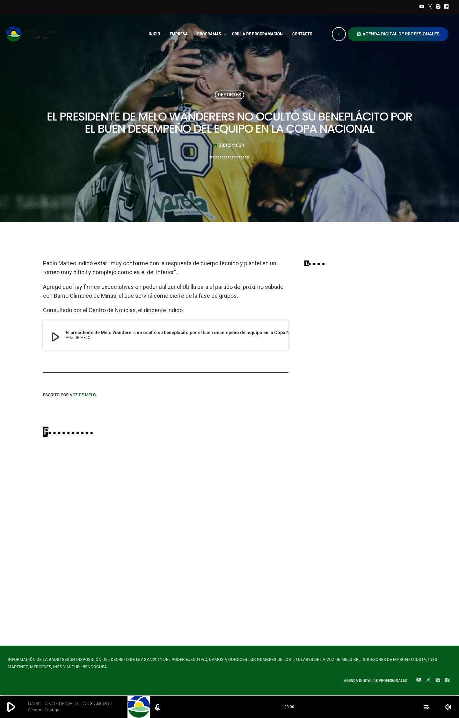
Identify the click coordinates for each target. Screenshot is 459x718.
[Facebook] (446, 7)
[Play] (339, 34)
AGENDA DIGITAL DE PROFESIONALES (398, 34)
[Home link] (34, 34)
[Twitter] (430, 7)
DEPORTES (229, 95)
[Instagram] (438, 7)
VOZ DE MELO (83, 395)
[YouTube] (422, 7)
